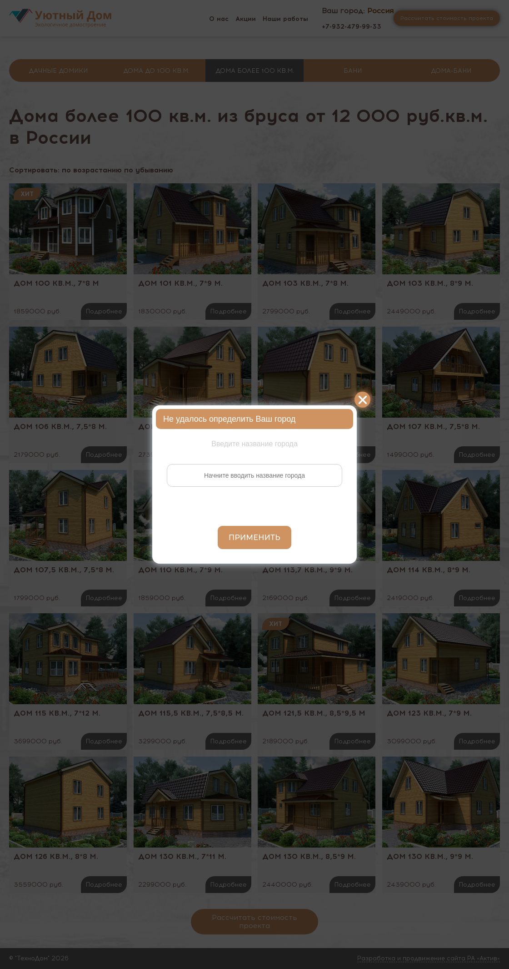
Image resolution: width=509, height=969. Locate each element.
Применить (254, 537)
